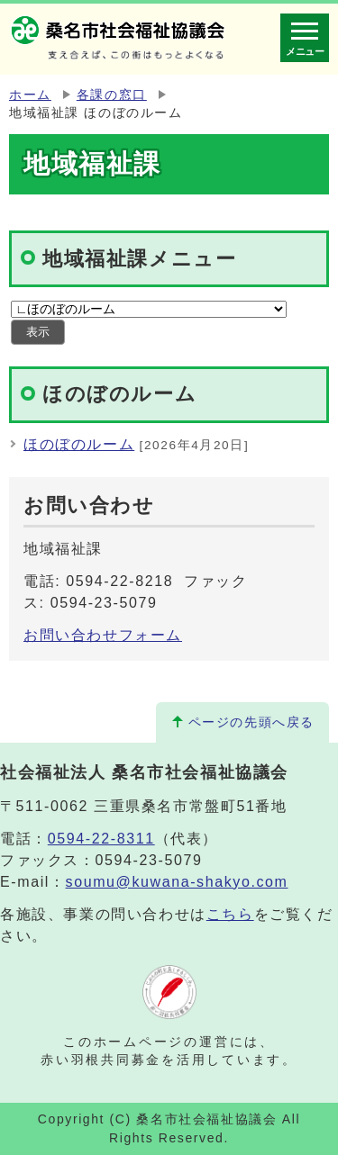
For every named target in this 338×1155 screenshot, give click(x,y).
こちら (230, 914)
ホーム (30, 95)
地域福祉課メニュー (139, 259)
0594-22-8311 (101, 838)
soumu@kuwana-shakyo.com (177, 881)
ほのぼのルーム (78, 444)
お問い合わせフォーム (102, 635)
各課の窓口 (112, 95)
